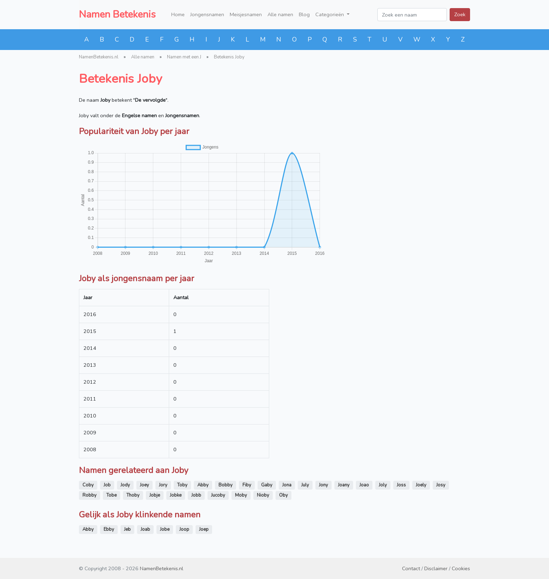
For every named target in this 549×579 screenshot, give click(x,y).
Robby (89, 495)
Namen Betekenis (117, 14)
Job (107, 485)
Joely (421, 485)
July (305, 485)
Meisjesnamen (246, 14)
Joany (344, 485)
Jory (163, 485)
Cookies (461, 568)
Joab (145, 529)
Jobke (175, 495)
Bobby (225, 485)
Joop (184, 529)
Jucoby (218, 495)
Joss (401, 485)
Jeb (127, 529)
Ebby (109, 529)
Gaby (266, 485)
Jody (125, 485)
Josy (440, 485)
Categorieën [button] (330, 14)
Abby (203, 485)
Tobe (111, 495)
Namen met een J (184, 57)
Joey (144, 485)
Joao (364, 485)
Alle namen (280, 14)
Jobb (196, 495)
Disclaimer (436, 568)
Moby (241, 495)
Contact (411, 568)
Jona (286, 485)
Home (178, 14)
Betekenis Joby (229, 57)
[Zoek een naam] (412, 14)
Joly (383, 485)
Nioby (263, 495)
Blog (304, 14)
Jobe (164, 529)
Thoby (133, 495)
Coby (88, 485)
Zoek (459, 14)
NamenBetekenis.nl (98, 57)
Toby (182, 485)
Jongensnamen (207, 14)
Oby (283, 495)
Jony (323, 485)
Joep (204, 529)
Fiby (246, 485)
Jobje (154, 495)
